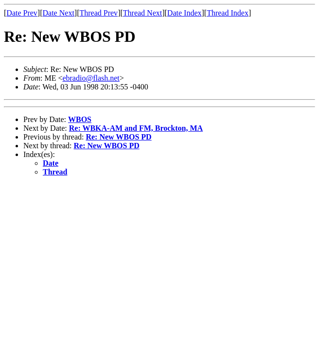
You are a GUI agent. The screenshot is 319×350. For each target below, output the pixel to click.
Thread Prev (98, 13)
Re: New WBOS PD (118, 137)
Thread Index (227, 13)
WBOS (79, 119)
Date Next (58, 13)
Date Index (184, 13)
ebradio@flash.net (90, 78)
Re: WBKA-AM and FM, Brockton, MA (136, 128)
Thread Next (142, 13)
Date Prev (21, 13)
